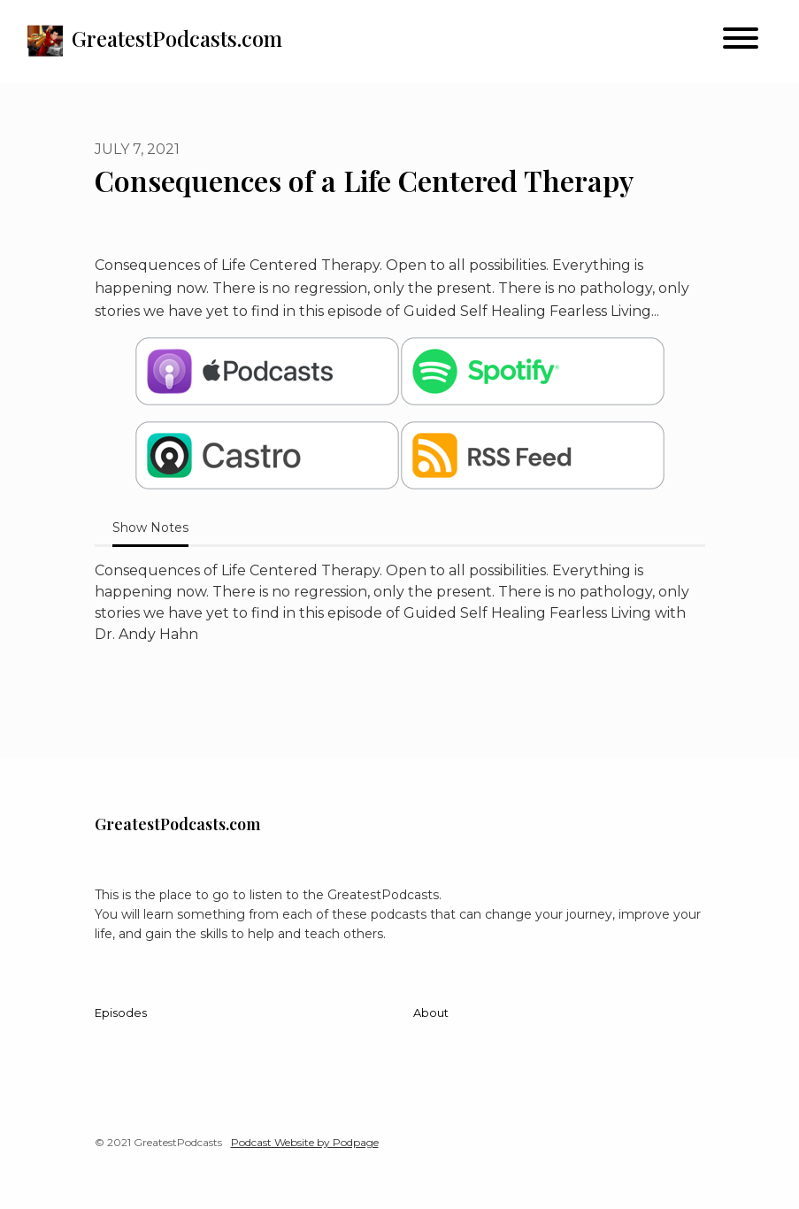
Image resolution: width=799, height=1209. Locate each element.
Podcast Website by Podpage (305, 1142)
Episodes (121, 1013)
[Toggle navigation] (741, 41)
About (431, 1013)
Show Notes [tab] (150, 527)
